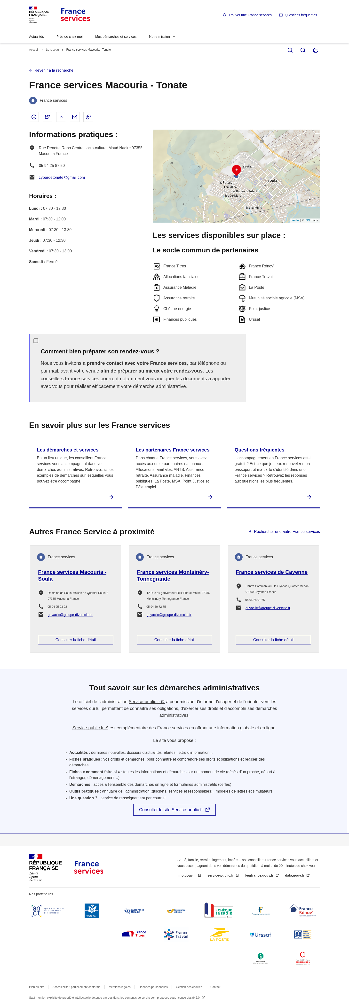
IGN (307, 220)
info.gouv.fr (187, 875)
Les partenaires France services (173, 449)
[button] (236, 170)
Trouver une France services (250, 15)
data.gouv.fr (295, 875)
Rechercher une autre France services (287, 531)
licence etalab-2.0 (188, 997)
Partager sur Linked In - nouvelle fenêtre (61, 117)
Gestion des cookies (189, 987)
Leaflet (295, 220)
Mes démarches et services (115, 37)
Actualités (36, 37)
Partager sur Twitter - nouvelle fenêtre (47, 117)
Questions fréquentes (301, 15)
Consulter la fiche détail (76, 640)
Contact (215, 987)
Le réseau (52, 49)
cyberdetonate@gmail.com (62, 177)
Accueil (34, 49)
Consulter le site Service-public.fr (171, 809)
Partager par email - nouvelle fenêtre (74, 117)
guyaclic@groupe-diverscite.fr (70, 615)
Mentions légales (120, 987)
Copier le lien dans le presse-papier (88, 117)
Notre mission (159, 37)
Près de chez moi (69, 37)
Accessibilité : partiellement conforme (77, 987)
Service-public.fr (144, 701)
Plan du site (36, 987)
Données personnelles (153, 987)
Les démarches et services (68, 449)
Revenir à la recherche (53, 70)
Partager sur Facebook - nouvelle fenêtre (34, 117)
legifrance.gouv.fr (259, 875)
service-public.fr (221, 875)
